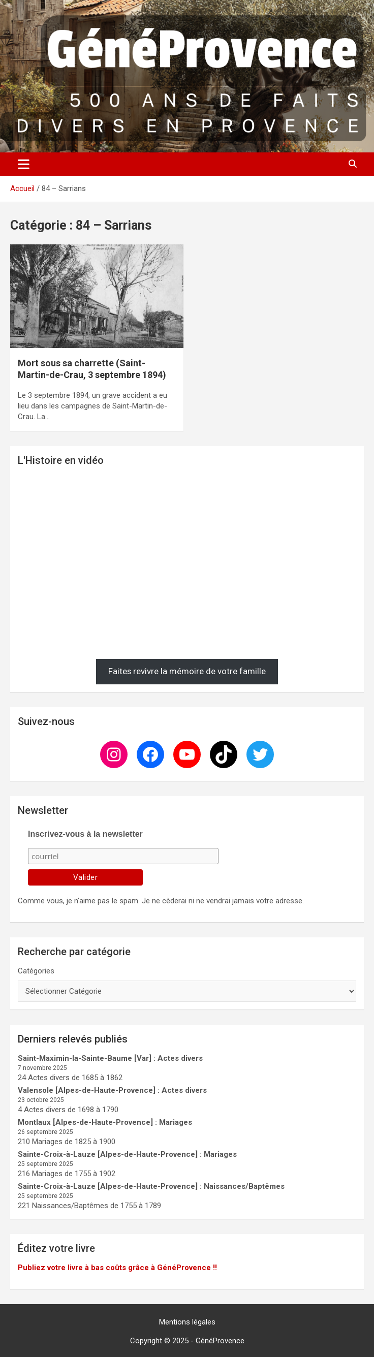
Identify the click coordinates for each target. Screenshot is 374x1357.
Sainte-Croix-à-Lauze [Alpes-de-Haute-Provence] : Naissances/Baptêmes (151, 1186)
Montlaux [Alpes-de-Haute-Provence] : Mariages (105, 1122)
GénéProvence (220, 1340)
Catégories (36, 970)
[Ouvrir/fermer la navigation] (23, 164)
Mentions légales (187, 1322)
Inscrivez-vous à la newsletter (85, 834)
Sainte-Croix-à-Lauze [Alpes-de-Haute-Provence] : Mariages (127, 1154)
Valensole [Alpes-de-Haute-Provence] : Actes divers (112, 1090)
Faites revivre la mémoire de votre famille (187, 671)
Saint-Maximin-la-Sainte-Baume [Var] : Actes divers (110, 1058)
